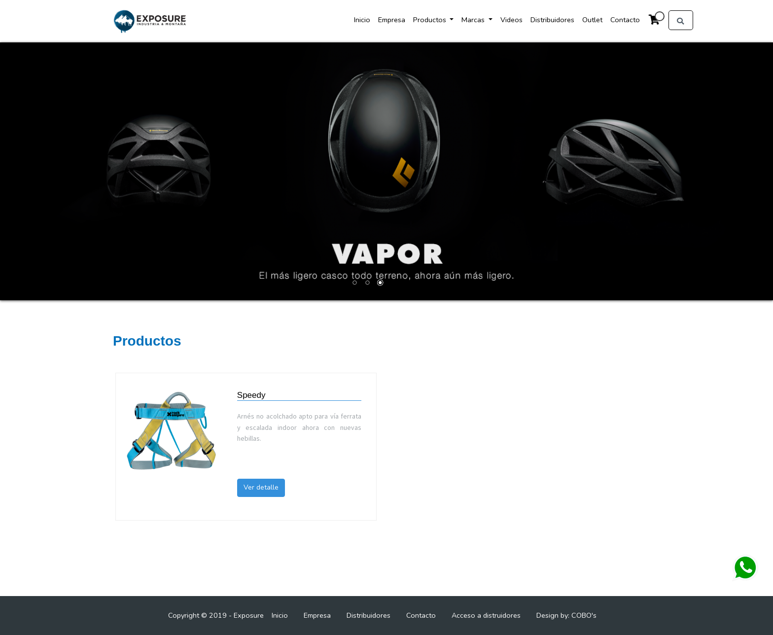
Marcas (474, 20)
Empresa (391, 20)
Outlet (592, 20)
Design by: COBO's (566, 615)
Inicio (362, 20)
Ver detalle (261, 487)
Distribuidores (552, 20)
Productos (430, 20)
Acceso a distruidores (486, 615)
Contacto (625, 20)
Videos (511, 20)
